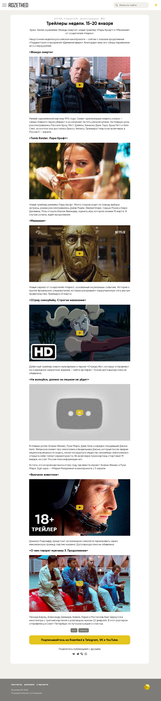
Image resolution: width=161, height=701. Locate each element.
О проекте (42, 684)
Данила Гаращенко (89, 19)
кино (74, 630)
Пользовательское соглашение (26, 693)
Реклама (29, 684)
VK (101, 640)
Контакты (16, 684)
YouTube (112, 640)
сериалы (83, 630)
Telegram (91, 640)
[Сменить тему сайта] (156, 5)
